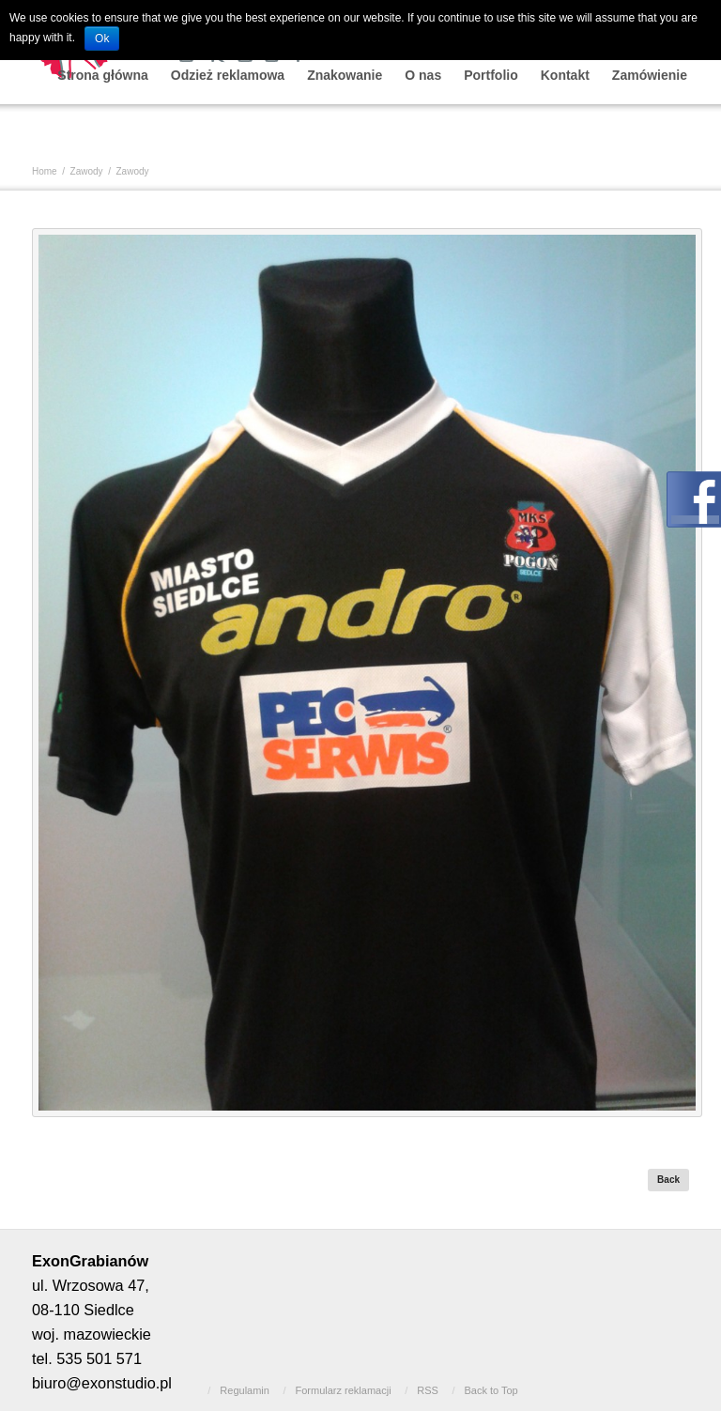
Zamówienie (649, 75)
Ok (102, 38)
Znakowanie (344, 75)
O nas (423, 75)
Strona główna (102, 75)
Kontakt (565, 75)
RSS (427, 1390)
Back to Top (490, 1390)
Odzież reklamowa (227, 75)
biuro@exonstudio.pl (102, 1382)
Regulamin (244, 1390)
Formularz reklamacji (343, 1390)
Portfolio (491, 75)
